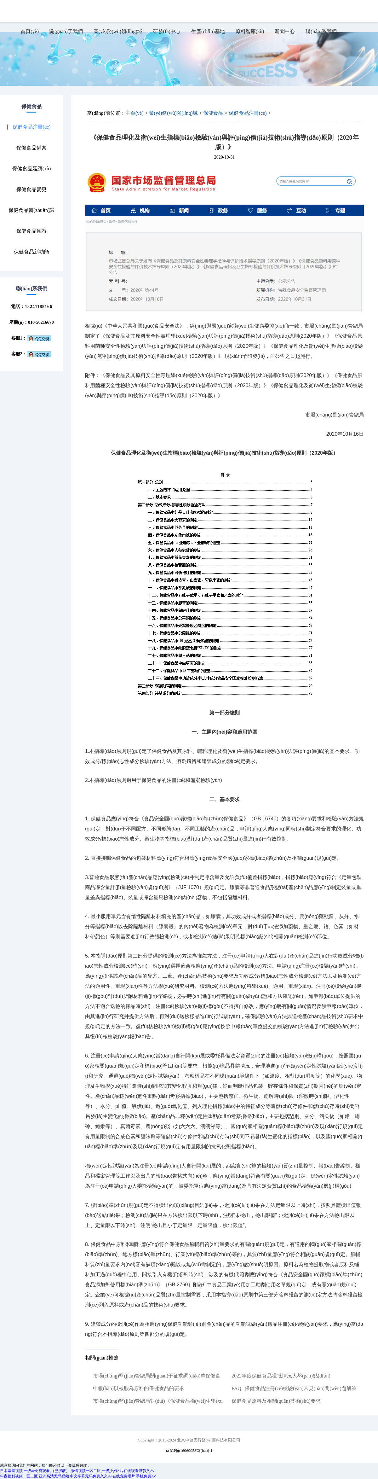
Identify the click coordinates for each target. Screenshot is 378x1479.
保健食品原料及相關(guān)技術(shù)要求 (276, 1401)
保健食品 (213, 113)
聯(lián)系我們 (321, 31)
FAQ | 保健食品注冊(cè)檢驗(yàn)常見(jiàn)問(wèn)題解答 (294, 1388)
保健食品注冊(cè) (32, 127)
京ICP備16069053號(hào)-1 (189, 1450)
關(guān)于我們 (66, 31)
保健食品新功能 (31, 251)
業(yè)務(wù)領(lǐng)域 (118, 31)
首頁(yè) (29, 31)
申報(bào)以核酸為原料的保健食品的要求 (138, 1388)
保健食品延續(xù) (31, 168)
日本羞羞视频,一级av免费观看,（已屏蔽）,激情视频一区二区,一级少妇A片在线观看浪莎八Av (77, 1471)
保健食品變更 (31, 189)
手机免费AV (146, 1476)
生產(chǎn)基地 (208, 31)
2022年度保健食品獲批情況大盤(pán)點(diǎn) (281, 1375)
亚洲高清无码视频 (54, 1476)
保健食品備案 (31, 147)
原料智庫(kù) (250, 31)
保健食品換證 (31, 231)
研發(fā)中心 (166, 31)
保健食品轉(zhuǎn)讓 (32, 210)
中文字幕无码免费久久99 (91, 1476)
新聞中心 (285, 31)
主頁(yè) (134, 113)
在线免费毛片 (123, 1476)
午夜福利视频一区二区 (19, 1476)
